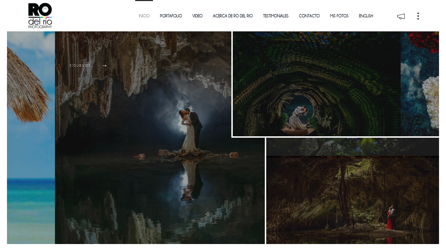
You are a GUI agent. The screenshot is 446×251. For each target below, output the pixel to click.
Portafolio (171, 16)
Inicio (144, 16)
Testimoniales (276, 16)
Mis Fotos (339, 16)
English (366, 16)
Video (197, 16)
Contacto (309, 16)
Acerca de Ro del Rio (233, 16)
